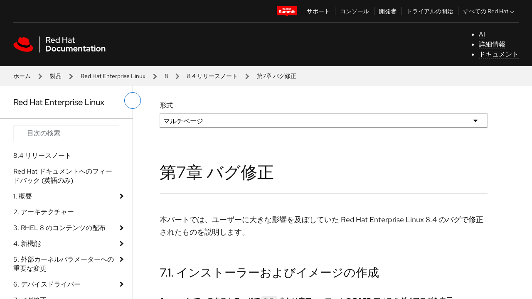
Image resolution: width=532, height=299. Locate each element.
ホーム (22, 76)
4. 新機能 (27, 243)
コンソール (354, 11)
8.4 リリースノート (212, 76)
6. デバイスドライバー (47, 284)
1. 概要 (22, 196)
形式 (166, 105)
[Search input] (66, 133)
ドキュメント (499, 54)
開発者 (388, 11)
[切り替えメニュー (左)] (132, 100)
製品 (56, 76)
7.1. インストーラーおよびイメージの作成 (269, 272)
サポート (318, 11)
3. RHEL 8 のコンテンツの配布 (59, 227)
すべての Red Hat (489, 11)
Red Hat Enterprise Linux (113, 76)
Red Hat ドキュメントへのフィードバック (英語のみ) (62, 176)
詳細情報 (492, 44)
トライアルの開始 (429, 11)
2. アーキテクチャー (43, 212)
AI (482, 34)
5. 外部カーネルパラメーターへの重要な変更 (63, 264)
